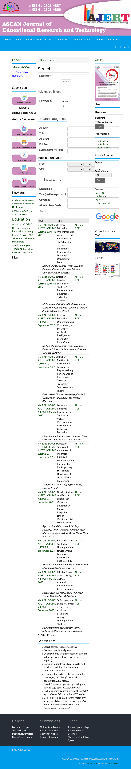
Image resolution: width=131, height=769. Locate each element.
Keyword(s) (45, 100)
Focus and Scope (20, 727)
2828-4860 (113, 763)
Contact (99, 39)
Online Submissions (50, 727)
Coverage (44, 199)
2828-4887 (92, 763)
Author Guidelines (49, 730)
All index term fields (50, 205)
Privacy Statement (49, 737)
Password (100, 117)
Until (41, 168)
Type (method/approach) (52, 194)
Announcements (82, 39)
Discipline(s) (45, 188)
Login (124, 47)
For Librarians (103, 147)
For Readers (102, 141)
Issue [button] (48, 39)
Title (41, 133)
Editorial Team (33, 39)
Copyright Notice (49, 733)
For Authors (102, 144)
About (18, 39)
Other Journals (103, 203)
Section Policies (20, 730)
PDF (77, 228)
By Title (99, 199)
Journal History (76, 730)
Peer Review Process (22, 733)
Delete (65, 106)
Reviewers (113, 39)
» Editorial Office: (21, 67)
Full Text (43, 144)
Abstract (44, 138)
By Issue (100, 192)
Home (8, 39)
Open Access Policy (22, 737)
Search (52, 60)
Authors (43, 128)
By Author (101, 196)
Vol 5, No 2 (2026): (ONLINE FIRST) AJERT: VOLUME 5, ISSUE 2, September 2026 (47, 450)
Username (100, 112)
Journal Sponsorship (78, 727)
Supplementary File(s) (51, 149)
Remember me (104, 122)
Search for (45, 75)
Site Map (72, 733)
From (42, 163)
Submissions (62, 39)
